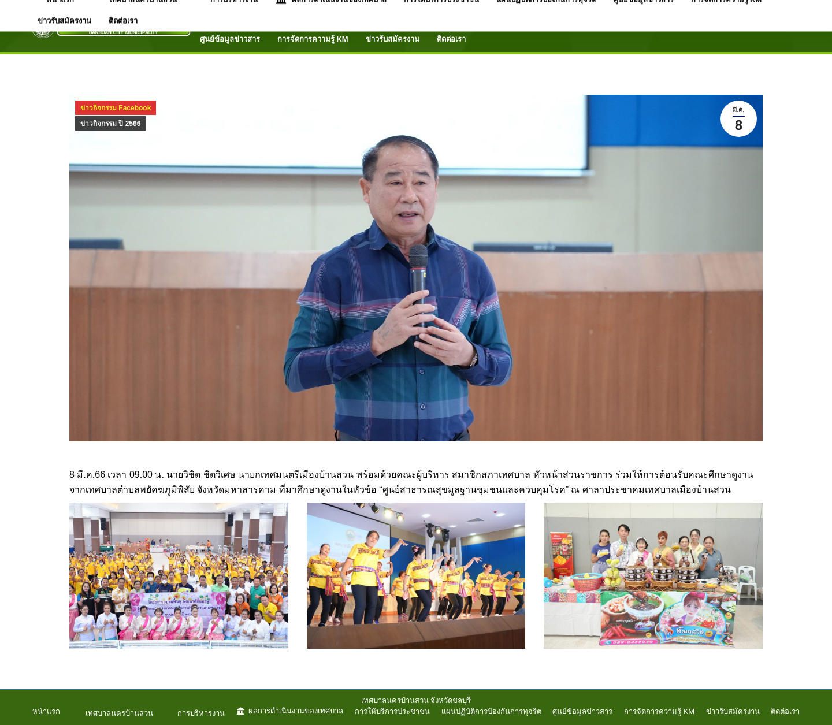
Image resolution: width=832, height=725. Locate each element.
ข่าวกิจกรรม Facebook (115, 108)
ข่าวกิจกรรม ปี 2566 (110, 124)
